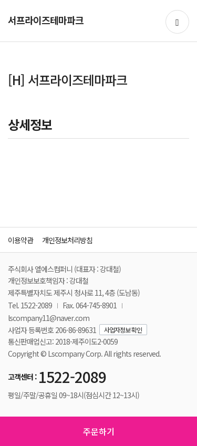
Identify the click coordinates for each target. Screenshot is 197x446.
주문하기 (99, 431)
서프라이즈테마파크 (46, 20)
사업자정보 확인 (123, 329)
